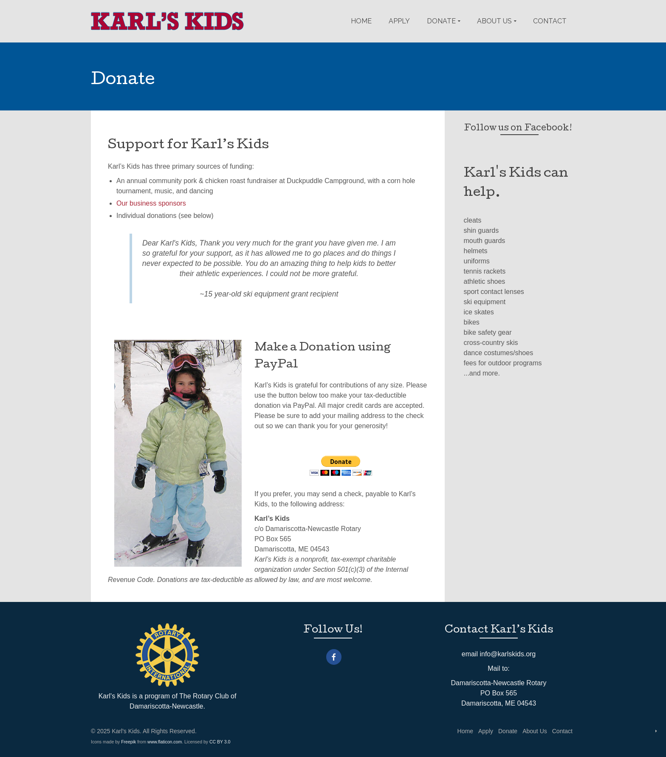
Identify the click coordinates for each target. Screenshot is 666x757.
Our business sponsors (151, 203)
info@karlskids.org (508, 654)
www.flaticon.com (164, 741)
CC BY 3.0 (219, 741)
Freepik (128, 741)
